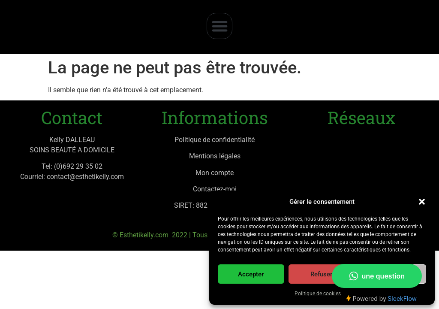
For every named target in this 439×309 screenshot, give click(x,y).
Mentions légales (215, 156)
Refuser (321, 274)
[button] (422, 201)
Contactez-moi (215, 189)
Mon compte (214, 173)
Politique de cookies (318, 294)
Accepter (251, 274)
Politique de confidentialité (214, 140)
